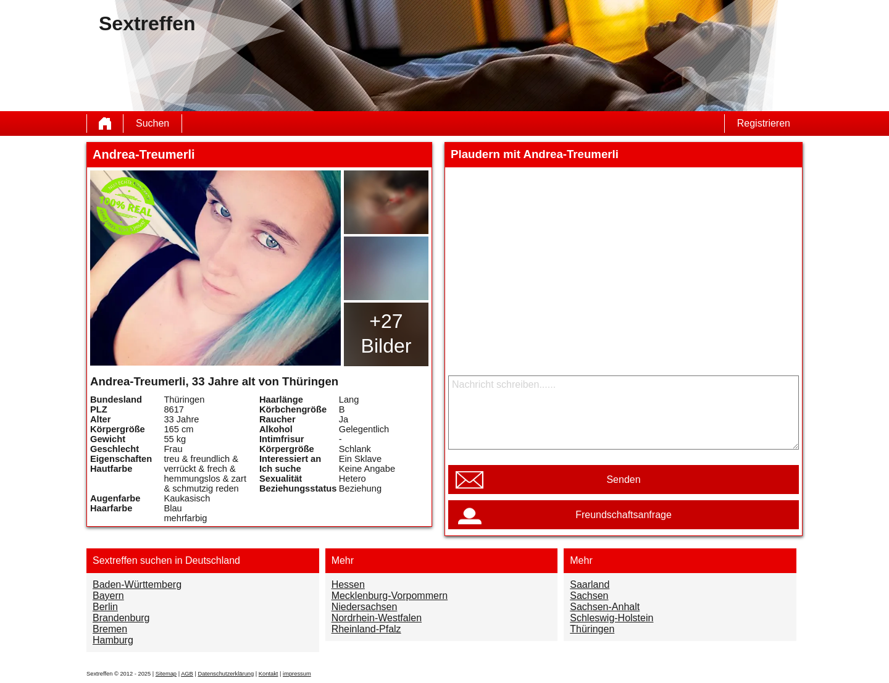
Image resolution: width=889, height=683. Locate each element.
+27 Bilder (386, 333)
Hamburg (113, 640)
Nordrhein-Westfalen (377, 618)
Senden (623, 479)
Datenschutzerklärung (226, 674)
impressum (297, 674)
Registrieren (763, 123)
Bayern (108, 595)
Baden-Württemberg (137, 584)
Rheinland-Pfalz (366, 629)
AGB (187, 674)
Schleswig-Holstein (611, 618)
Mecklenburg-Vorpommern (390, 595)
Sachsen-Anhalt (605, 606)
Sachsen (589, 595)
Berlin (105, 606)
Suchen (152, 123)
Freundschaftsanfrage (623, 514)
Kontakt (268, 674)
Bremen (110, 629)
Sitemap (166, 674)
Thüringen (592, 629)
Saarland (589, 584)
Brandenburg (121, 618)
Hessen (348, 584)
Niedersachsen (365, 606)
